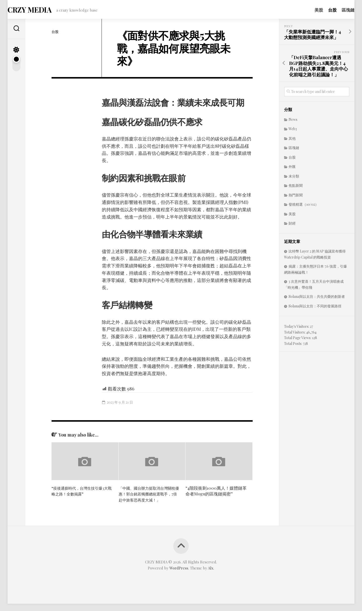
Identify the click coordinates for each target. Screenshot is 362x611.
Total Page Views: (298, 339)
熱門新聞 (296, 196)
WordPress (178, 575)
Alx (210, 575)
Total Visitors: (295, 333)
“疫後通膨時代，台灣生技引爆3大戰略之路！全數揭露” (81, 492)
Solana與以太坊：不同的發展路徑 (315, 307)
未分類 (294, 177)
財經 (292, 224)
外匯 (292, 168)
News (293, 121)
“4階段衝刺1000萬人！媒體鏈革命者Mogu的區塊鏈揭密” (216, 492)
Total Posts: (293, 345)
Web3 (293, 130)
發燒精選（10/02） (304, 205)
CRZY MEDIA (39, 10)
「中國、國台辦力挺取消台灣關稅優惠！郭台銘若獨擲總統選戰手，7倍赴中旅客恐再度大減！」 (148, 498)
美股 (308, 9)
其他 (292, 139)
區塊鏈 (338, 9)
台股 (322, 9)
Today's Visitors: (297, 328)
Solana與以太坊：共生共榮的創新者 (317, 298)
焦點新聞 (296, 187)
